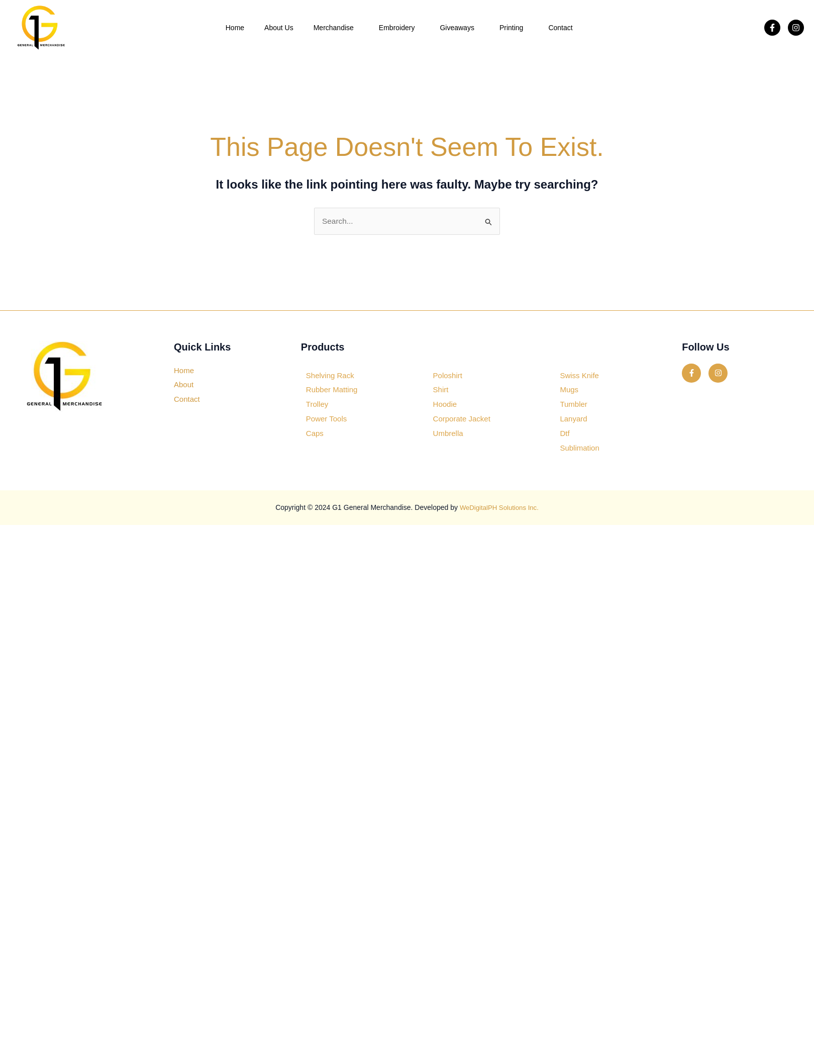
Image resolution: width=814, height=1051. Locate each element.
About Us (278, 28)
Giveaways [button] (459, 28)
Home (235, 28)
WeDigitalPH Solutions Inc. (499, 508)
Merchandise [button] (336, 28)
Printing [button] (513, 28)
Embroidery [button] (399, 28)
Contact (560, 28)
